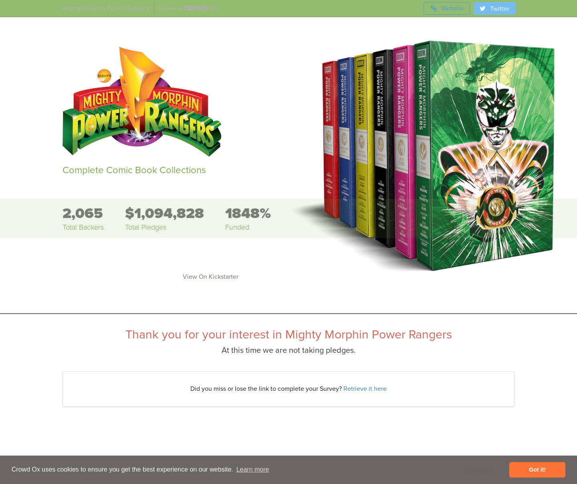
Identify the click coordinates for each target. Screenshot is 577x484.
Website (447, 8)
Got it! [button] (537, 469)
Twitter (494, 9)
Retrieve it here (365, 389)
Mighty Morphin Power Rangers (105, 8)
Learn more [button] (252, 469)
